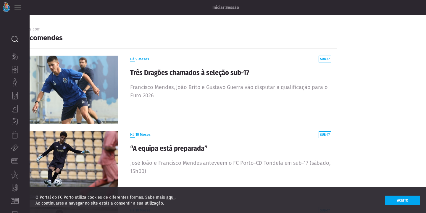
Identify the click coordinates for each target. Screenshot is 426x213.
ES (50, 6)
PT (33, 6)
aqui (170, 199)
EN (42, 6)
